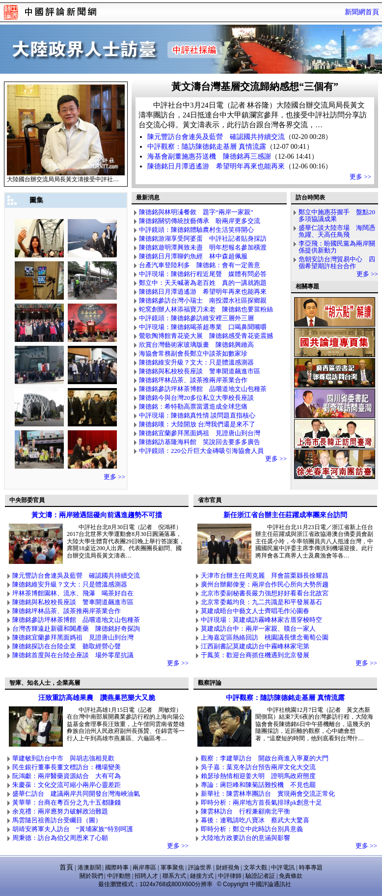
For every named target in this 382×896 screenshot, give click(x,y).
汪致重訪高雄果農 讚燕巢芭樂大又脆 (96, 697)
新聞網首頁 (362, 12)
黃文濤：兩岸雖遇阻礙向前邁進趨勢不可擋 (96, 515)
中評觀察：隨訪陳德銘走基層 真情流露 (285, 697)
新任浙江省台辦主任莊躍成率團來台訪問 (285, 515)
